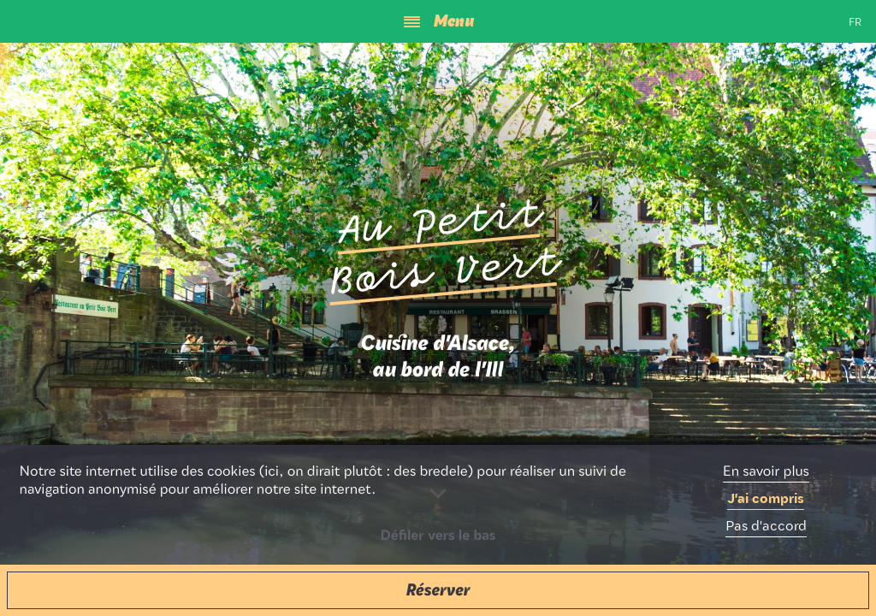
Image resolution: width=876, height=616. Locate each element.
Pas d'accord (766, 527)
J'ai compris (765, 499)
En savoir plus (766, 472)
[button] (438, 590)
